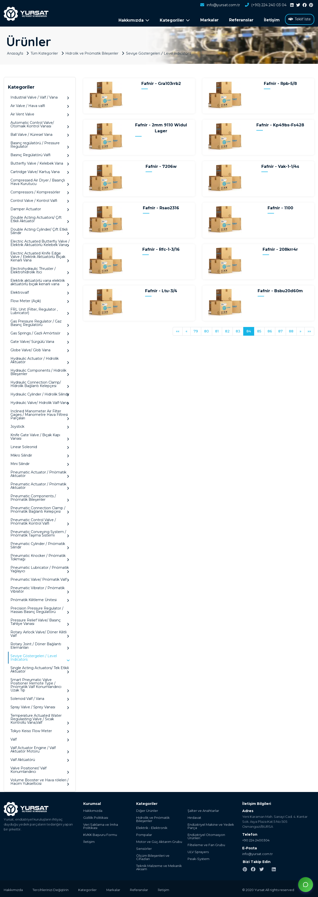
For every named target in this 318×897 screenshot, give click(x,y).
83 (238, 330)
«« (177, 330)
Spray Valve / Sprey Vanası (39, 706)
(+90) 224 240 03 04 (265, 5)
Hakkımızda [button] (134, 20)
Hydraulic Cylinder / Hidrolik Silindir (39, 393)
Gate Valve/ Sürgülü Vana (39, 340)
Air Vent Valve (39, 113)
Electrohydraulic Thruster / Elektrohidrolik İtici (39, 269)
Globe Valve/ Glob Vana (39, 349)
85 (259, 330)
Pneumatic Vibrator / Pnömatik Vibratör (39, 589)
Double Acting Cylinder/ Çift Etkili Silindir (39, 230)
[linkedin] (292, 5)
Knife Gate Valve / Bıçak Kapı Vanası (39, 436)
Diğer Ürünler (147, 809)
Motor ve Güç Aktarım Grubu (159, 840)
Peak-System (198, 858)
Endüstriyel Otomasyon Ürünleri (206, 835)
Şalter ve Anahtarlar (203, 809)
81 (217, 330)
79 (196, 330)
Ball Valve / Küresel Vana (39, 133)
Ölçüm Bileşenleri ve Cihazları (152, 856)
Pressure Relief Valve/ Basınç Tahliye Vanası (39, 621)
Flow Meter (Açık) (39, 300)
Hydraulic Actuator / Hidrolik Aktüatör (39, 359)
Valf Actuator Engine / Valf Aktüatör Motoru (39, 749)
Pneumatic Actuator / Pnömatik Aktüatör (39, 473)
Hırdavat (194, 816)
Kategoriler (88, 889)
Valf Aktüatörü (39, 758)
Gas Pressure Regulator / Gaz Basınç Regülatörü (39, 322)
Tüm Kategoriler (45, 52)
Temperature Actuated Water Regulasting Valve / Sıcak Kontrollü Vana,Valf (39, 718)
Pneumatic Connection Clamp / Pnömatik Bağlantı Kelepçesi (39, 509)
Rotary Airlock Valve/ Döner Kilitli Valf (39, 633)
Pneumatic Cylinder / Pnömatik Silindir (39, 544)
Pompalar (144, 833)
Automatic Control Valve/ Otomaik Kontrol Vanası (39, 123)
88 (291, 330)
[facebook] (305, 5)
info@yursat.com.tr (220, 5)
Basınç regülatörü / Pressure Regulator (39, 144)
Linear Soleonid (39, 446)
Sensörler (144, 847)
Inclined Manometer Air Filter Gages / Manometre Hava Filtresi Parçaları (39, 414)
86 (270, 330)
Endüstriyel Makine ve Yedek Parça (211, 825)
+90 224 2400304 (256, 839)
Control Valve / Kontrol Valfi (39, 199)
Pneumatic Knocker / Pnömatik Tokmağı (39, 556)
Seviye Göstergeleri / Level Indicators (160, 52)
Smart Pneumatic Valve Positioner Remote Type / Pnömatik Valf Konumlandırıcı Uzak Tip (39, 684)
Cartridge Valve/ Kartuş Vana (39, 171)
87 (280, 330)
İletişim (272, 20)
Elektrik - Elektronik (151, 826)
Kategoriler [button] (175, 20)
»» (309, 330)
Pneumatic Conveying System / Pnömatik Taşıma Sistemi (39, 533)
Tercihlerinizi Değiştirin (51, 889)
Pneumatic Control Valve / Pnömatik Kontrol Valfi (39, 521)
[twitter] (298, 5)
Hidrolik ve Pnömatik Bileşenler (92, 52)
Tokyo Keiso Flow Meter (39, 730)
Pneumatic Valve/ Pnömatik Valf (39, 578)
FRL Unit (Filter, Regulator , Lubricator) (39, 310)
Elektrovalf (39, 291)
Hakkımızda (92, 809)
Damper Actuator (39, 208)
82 (227, 330)
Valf (39, 738)
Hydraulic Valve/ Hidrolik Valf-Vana (39, 401)
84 (248, 330)
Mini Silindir (39, 463)
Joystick (39, 425)
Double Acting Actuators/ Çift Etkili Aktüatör (39, 218)
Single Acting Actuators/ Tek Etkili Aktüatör (39, 669)
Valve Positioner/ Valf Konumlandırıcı (39, 769)
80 (206, 330)
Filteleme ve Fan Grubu (206, 844)
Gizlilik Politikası (95, 816)
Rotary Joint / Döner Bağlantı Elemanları (39, 645)
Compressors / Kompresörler (39, 191)
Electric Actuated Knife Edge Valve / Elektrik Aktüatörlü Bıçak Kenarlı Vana (39, 256)
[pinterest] (311, 5)
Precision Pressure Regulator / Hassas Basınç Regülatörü (39, 609)
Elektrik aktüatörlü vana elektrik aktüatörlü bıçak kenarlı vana (39, 281)
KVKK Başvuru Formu (100, 833)
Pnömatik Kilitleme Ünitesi (39, 599)
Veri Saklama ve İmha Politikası (100, 825)
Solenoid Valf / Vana (39, 697)
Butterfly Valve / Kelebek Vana (39, 162)
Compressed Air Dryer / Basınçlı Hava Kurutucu (39, 181)
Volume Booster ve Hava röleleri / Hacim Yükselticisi (39, 781)
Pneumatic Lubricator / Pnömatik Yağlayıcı (39, 568)
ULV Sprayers (198, 851)
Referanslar (241, 20)
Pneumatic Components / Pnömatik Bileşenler (39, 497)
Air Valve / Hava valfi (39, 105)
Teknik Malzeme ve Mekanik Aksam (159, 866)
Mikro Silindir (39, 454)
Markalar (209, 20)
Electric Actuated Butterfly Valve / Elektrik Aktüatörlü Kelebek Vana (40, 242)
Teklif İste (299, 19)
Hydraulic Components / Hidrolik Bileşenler (39, 371)
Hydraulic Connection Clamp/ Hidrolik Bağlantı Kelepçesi (39, 383)
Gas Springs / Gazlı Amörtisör (39, 332)
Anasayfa (15, 52)
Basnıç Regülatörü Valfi (39, 154)
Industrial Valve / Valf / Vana (39, 96)
